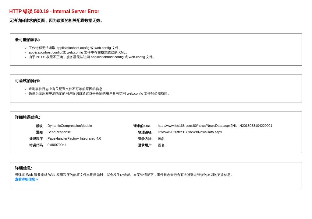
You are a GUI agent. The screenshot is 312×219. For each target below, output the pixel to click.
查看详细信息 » (26, 179)
